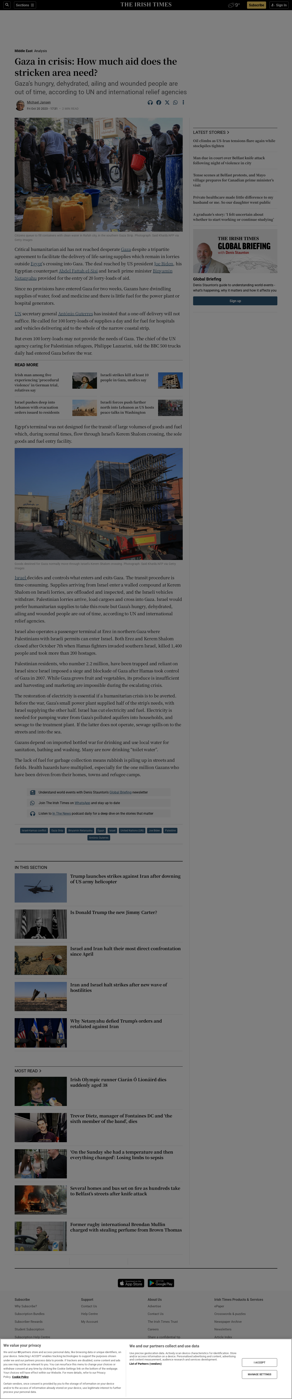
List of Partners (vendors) (145, 1363)
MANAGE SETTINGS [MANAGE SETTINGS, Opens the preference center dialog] (259, 1374)
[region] (146, 1369)
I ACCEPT (259, 1362)
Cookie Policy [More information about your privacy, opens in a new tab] (20, 1376)
